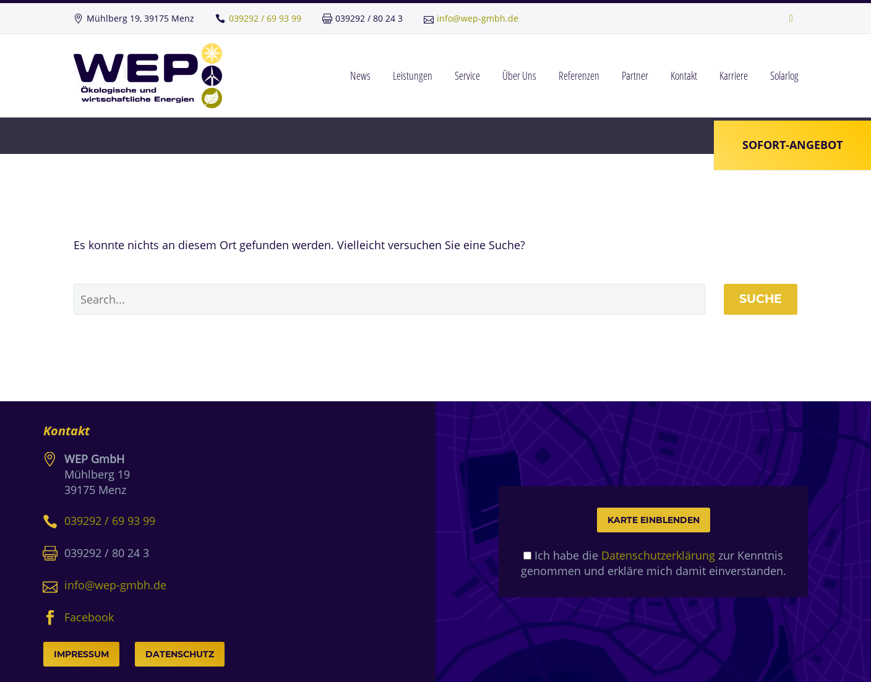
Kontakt (684, 75)
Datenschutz (179, 654)
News (360, 75)
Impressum (81, 654)
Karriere (733, 75)
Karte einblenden (653, 520)
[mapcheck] (527, 556)
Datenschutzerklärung (658, 555)
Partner (635, 75)
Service (467, 75)
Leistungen (412, 75)
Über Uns (519, 75)
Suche (760, 299)
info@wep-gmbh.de (477, 18)
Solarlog (784, 75)
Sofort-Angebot (790, 143)
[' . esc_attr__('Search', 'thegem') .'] (389, 299)
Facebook (89, 617)
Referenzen (579, 75)
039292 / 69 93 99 (265, 18)
